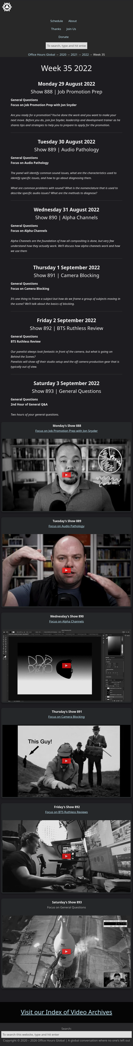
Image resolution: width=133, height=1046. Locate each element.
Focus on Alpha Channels (66, 621)
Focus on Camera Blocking (66, 717)
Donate (64, 37)
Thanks (56, 29)
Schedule (56, 21)
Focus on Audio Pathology (66, 526)
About (72, 21)
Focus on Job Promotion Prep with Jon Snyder (66, 431)
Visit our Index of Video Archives (66, 1012)
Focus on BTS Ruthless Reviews (66, 812)
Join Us (71, 29)
